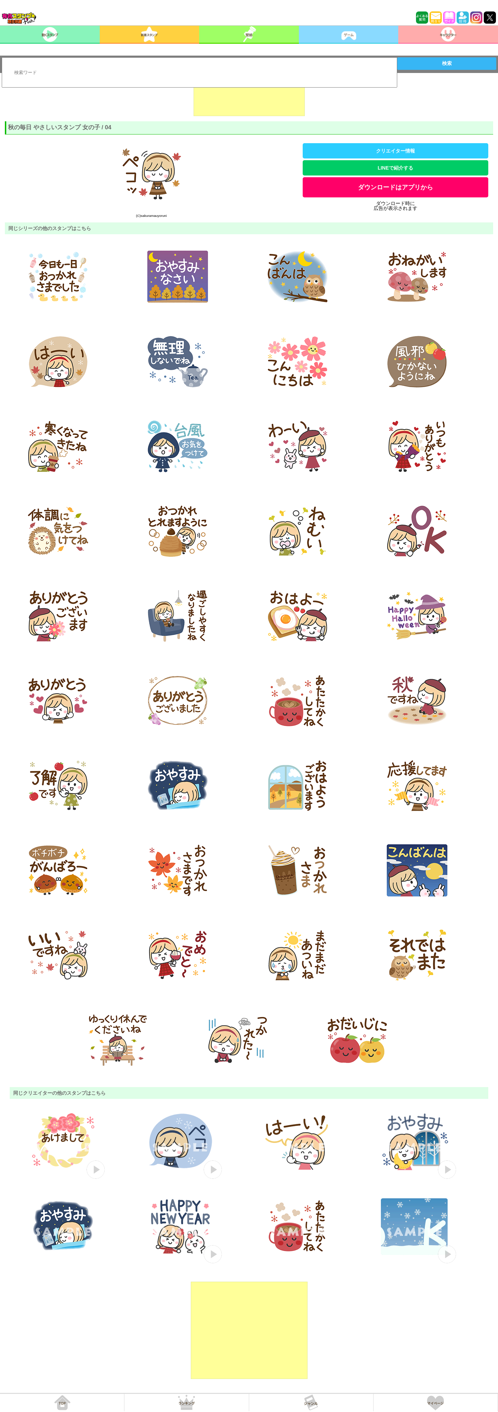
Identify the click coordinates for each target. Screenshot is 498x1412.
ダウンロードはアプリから (395, 187)
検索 (447, 63)
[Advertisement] (249, 98)
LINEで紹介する (395, 168)
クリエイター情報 (395, 151)
